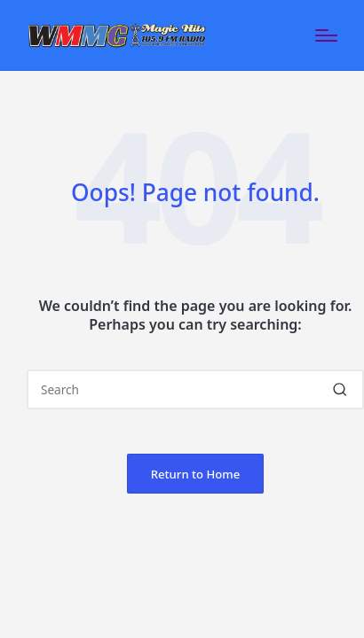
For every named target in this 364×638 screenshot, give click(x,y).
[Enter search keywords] (195, 390)
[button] (339, 390)
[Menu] (326, 35)
